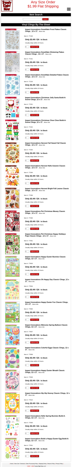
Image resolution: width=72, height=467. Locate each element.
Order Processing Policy (32, 463)
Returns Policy (51, 463)
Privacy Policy (59, 463)
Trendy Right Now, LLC (40, 466)
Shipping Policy (43, 463)
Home (11, 463)
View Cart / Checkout (19, 463)
